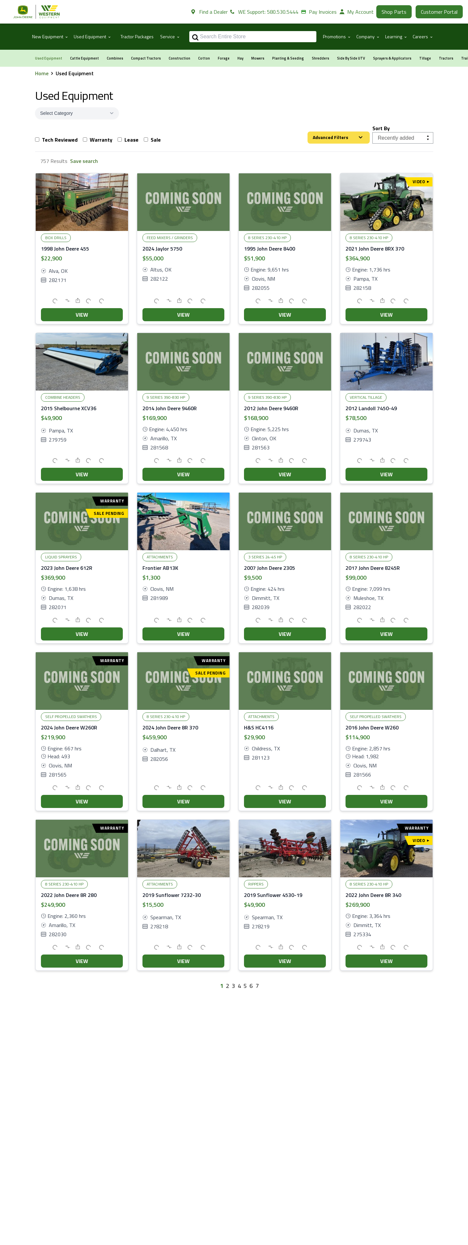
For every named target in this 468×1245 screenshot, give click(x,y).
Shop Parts (394, 12)
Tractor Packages (137, 36)
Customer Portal (439, 12)
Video (421, 182)
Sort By (381, 128)
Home (41, 73)
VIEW (82, 315)
